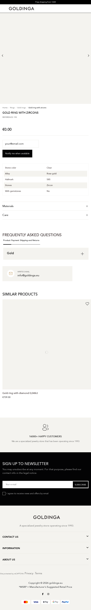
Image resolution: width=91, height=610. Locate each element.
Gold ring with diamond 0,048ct (20, 393)
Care (45, 215)
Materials (45, 206)
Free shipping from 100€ (45, 2)
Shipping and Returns (29, 240)
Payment (15, 240)
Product (6, 240)
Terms (38, 573)
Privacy (29, 573)
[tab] (45, 206)
